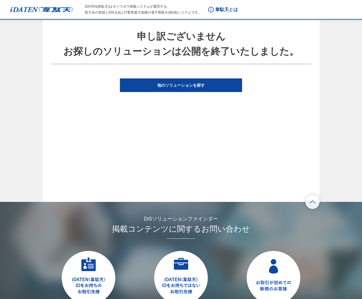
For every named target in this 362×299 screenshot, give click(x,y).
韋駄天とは (226, 9)
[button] (181, 85)
